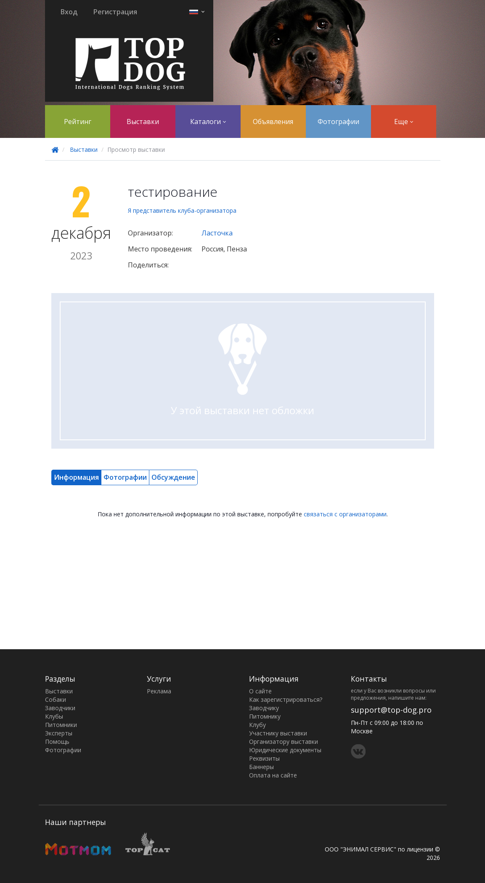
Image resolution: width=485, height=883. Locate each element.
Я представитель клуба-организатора (182, 210)
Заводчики (60, 708)
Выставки (143, 121)
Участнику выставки (278, 733)
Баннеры (261, 767)
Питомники (61, 725)
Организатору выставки (283, 742)
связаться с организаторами (345, 514)
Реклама (159, 691)
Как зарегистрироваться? (285, 699)
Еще (403, 121)
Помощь (57, 742)
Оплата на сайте (273, 775)
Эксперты (58, 733)
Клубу (257, 725)
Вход (69, 11)
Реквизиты (264, 758)
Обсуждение (173, 477)
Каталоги (208, 121)
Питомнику (265, 716)
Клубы (54, 716)
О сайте (260, 691)
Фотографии (338, 121)
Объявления (273, 121)
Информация (76, 477)
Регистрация (115, 11)
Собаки (55, 699)
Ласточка (217, 233)
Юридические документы (285, 750)
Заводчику (264, 708)
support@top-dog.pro (391, 710)
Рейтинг (77, 121)
